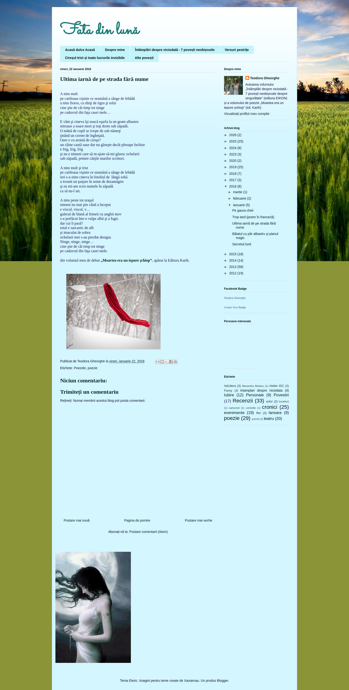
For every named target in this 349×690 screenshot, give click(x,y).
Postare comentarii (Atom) (148, 532)
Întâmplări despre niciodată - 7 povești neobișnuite (175, 50)
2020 (233, 161)
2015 (233, 254)
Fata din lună (99, 31)
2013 (233, 267)
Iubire (229, 395)
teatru (269, 418)
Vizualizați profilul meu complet (246, 114)
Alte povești (144, 58)
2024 (233, 148)
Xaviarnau (191, 680)
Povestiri (281, 395)
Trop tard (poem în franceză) (253, 217)
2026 (233, 135)
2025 (233, 141)
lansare (275, 412)
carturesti (234, 407)
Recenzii (243, 401)
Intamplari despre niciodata (261, 390)
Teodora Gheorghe (264, 78)
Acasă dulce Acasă (80, 50)
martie (238, 192)
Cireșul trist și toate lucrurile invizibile (95, 58)
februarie (240, 198)
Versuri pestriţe (237, 50)
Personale (255, 395)
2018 (233, 174)
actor (269, 401)
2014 (233, 260)
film (258, 413)
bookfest (284, 401)
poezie (92, 368)
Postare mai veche (198, 520)
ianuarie (239, 205)
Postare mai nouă (77, 520)
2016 (233, 186)
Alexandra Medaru (253, 386)
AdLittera (230, 386)
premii (255, 419)
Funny (228, 390)
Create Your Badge (235, 307)
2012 (233, 273)
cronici (269, 407)
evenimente (234, 412)
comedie (251, 407)
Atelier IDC (276, 386)
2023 (233, 154)
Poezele (80, 368)
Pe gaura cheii (242, 210)
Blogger (222, 680)
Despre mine (115, 50)
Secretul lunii (241, 244)
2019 (233, 167)
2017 (233, 180)
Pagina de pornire (137, 520)
